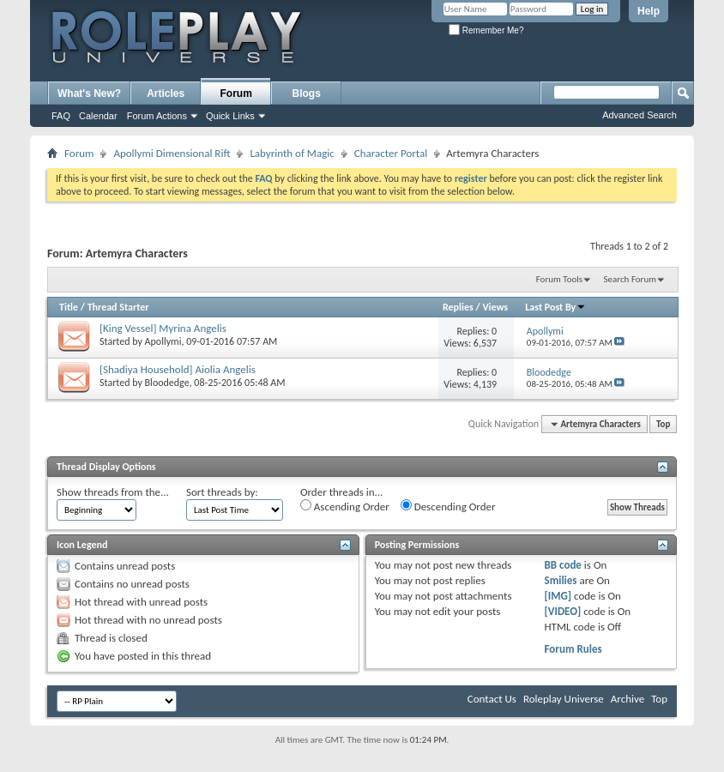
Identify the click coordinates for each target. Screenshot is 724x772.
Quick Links (230, 116)
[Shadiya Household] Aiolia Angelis (178, 369)
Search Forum (630, 279)
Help (648, 11)
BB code (563, 564)
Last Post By (555, 307)
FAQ (60, 116)
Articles (165, 93)
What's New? (89, 93)
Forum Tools (559, 279)
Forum (236, 93)
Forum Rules (573, 648)
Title (68, 307)
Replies (458, 307)
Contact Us (492, 698)
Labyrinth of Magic (292, 153)
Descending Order (448, 506)
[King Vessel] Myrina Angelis (163, 328)
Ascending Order (344, 506)
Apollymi (163, 341)
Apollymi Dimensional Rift (171, 153)
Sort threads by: (222, 492)
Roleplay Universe (563, 698)
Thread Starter (118, 307)
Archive (627, 698)
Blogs (307, 93)
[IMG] (558, 595)
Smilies (561, 580)
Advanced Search (639, 115)
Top (663, 424)
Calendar (98, 116)
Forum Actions (157, 116)
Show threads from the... (113, 492)
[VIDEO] (563, 611)
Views (495, 307)
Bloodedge (167, 383)
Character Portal (390, 153)
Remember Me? (486, 30)
